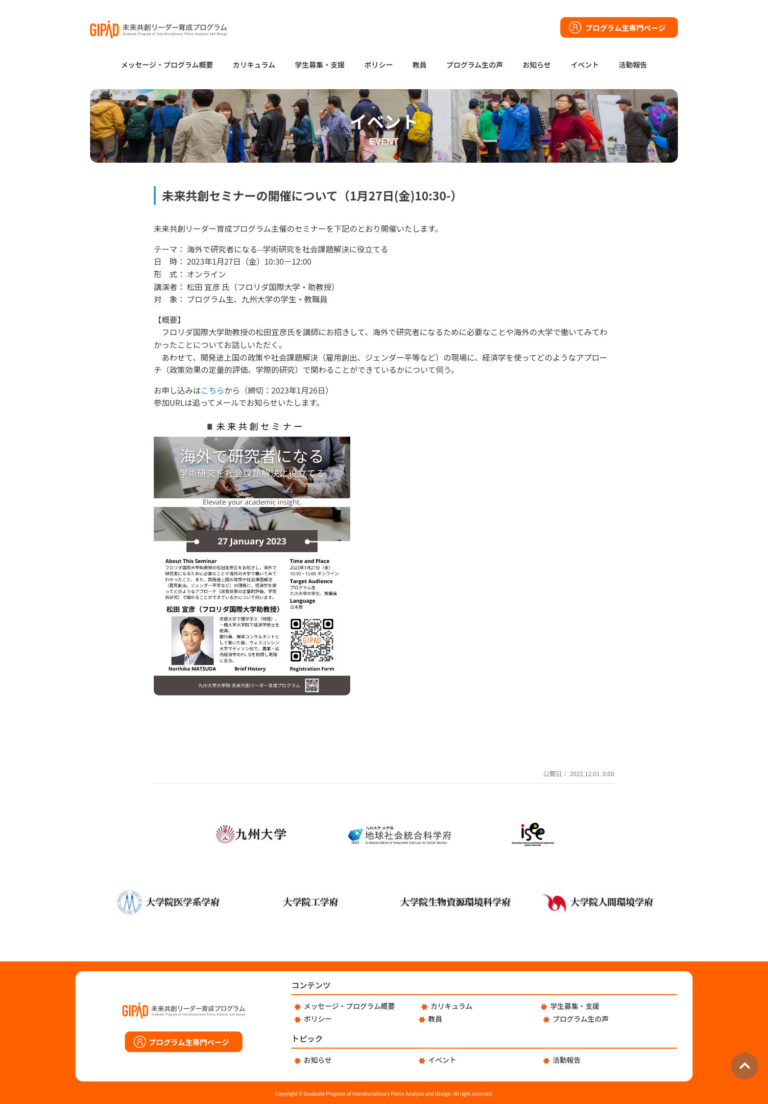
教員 (419, 64)
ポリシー (378, 64)
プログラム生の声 (474, 64)
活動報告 (633, 64)
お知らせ (537, 64)
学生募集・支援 (320, 64)
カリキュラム (254, 64)
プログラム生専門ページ (625, 28)
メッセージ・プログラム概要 (167, 64)
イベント (585, 64)
